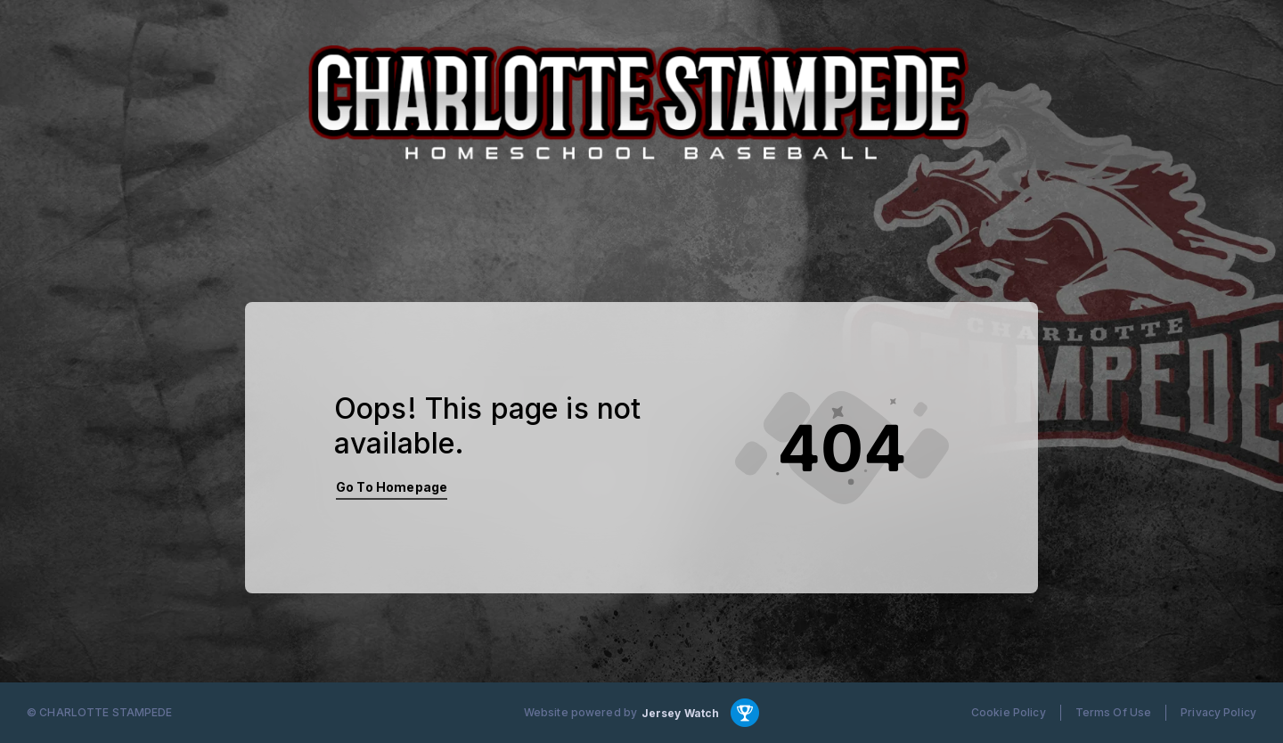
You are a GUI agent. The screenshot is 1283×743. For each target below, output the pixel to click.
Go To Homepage (391, 486)
